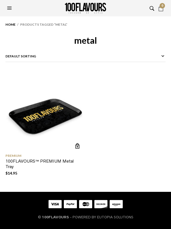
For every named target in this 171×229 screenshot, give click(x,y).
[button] (10, 8)
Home (10, 24)
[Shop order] (85, 56)
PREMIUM (13, 156)
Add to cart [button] (77, 146)
